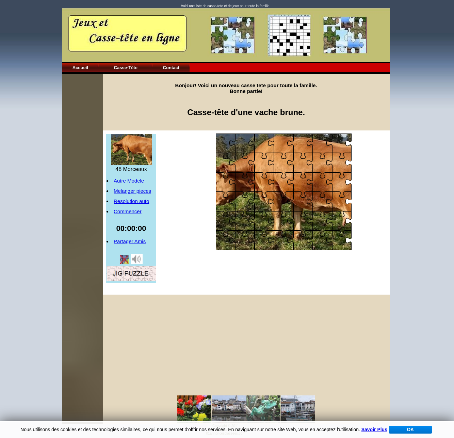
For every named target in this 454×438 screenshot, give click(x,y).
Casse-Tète (125, 67)
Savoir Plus (374, 429)
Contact (171, 67)
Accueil (80, 67)
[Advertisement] (82, 176)
